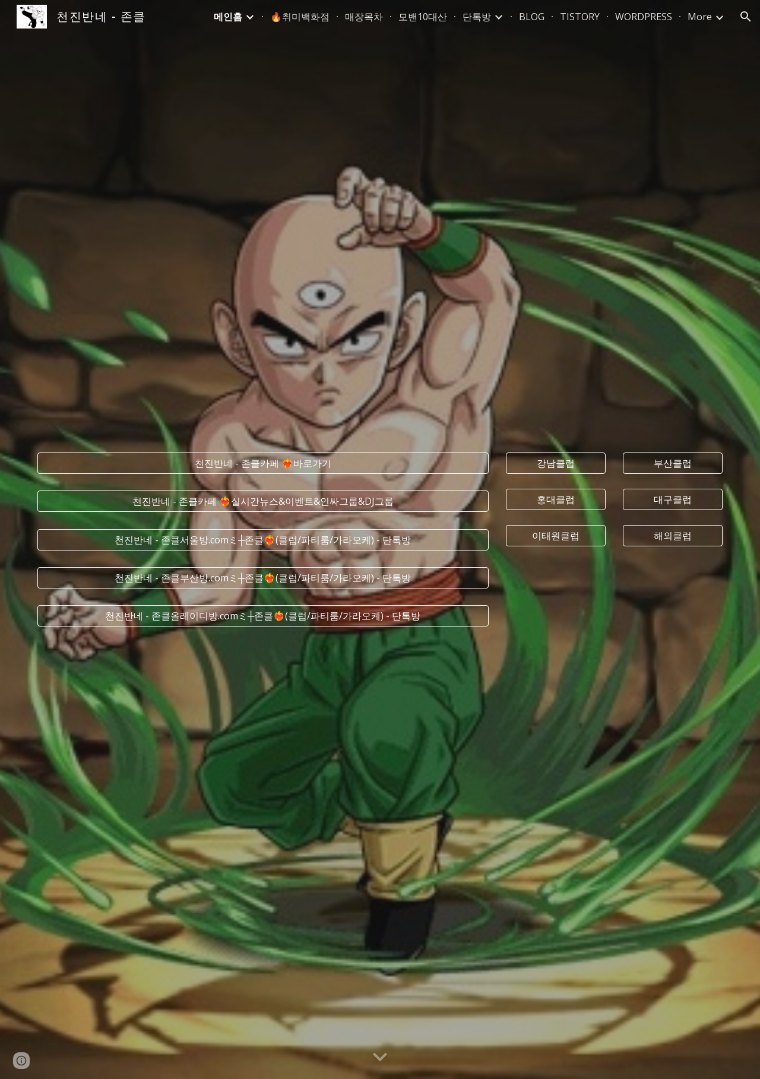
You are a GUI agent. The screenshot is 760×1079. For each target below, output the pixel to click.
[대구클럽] (672, 499)
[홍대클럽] (555, 499)
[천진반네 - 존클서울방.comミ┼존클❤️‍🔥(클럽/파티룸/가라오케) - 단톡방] (263, 540)
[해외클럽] (672, 536)
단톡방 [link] (477, 16)
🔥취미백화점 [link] (300, 16)
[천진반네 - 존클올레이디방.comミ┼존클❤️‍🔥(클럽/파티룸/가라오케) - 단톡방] (263, 616)
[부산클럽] (672, 463)
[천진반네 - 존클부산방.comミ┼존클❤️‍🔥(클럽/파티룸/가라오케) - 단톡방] (263, 578)
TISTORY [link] (580, 16)
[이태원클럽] (555, 536)
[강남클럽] (555, 463)
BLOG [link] (531, 16)
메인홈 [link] (228, 16)
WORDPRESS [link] (643, 16)
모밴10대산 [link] (422, 16)
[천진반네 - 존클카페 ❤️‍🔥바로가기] (263, 463)
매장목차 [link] (364, 16)
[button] (746, 16)
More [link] (700, 16)
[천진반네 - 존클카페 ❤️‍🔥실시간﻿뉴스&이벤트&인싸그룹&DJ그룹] (263, 501)
